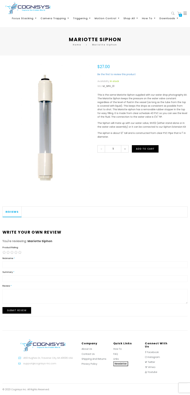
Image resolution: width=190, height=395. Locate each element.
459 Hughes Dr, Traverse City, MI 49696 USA (48, 358)
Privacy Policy (89, 363)
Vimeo (151, 367)
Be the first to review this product (116, 74)
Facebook (153, 352)
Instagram (154, 357)
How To (117, 349)
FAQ (115, 354)
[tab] (12, 212)
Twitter (151, 362)
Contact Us (88, 354)
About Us (87, 349)
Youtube (152, 372)
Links (116, 359)
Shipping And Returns (94, 359)
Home (77, 44)
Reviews (12, 212)
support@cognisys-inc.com (39, 363)
